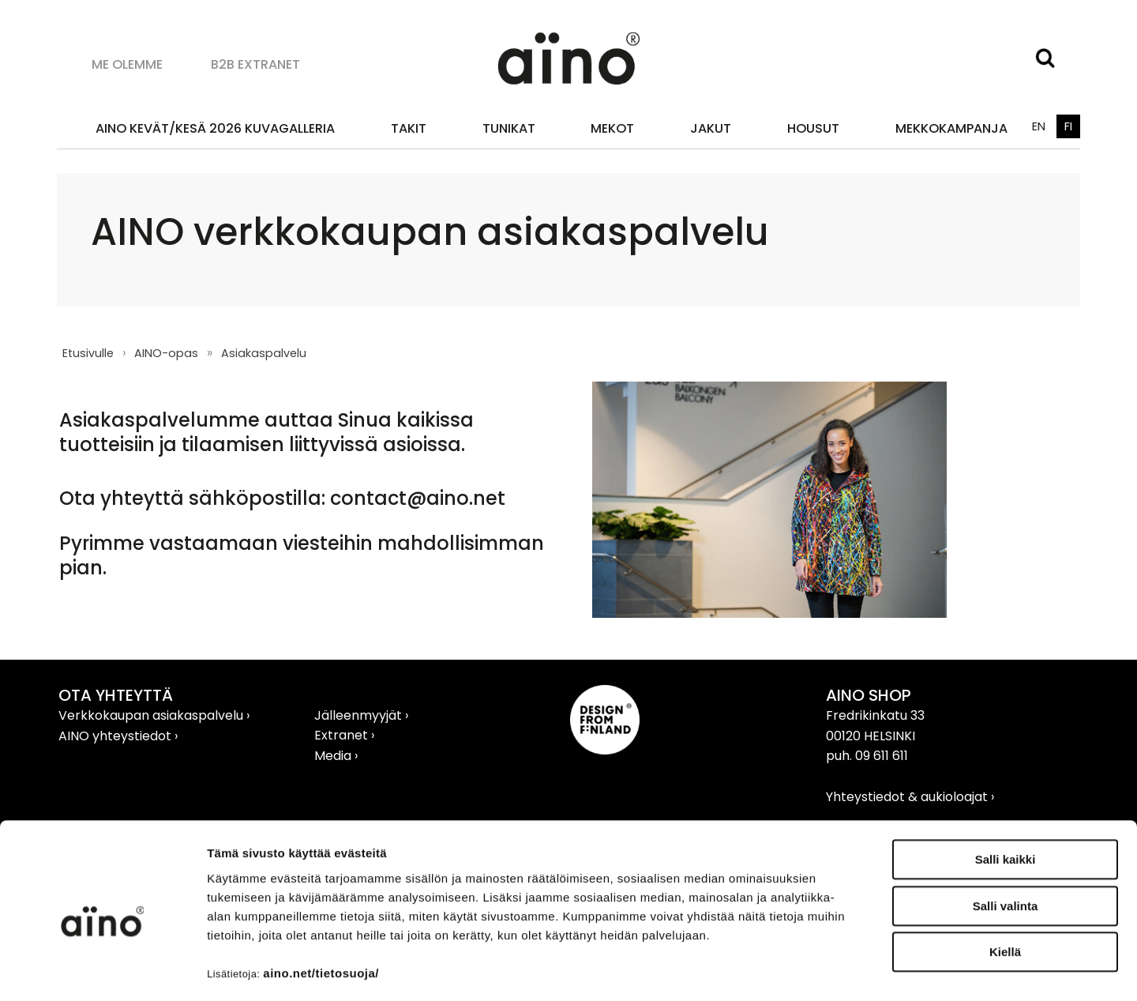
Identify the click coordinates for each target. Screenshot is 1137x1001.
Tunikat (508, 128)
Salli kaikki (1005, 792)
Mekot (612, 128)
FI (1068, 126)
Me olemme (127, 64)
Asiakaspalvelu (263, 353)
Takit (408, 128)
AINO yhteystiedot (116, 736)
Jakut (710, 128)
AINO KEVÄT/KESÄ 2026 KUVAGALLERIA (215, 128)
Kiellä (1005, 884)
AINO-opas (166, 353)
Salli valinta (1005, 838)
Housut (813, 128)
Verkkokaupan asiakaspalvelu (152, 715)
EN (1038, 126)
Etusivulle (88, 353)
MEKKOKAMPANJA (951, 128)
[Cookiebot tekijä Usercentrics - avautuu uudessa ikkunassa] (102, 970)
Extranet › (344, 735)
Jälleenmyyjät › (361, 715)
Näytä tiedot (844, 970)
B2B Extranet (255, 64)
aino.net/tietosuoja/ (321, 905)
